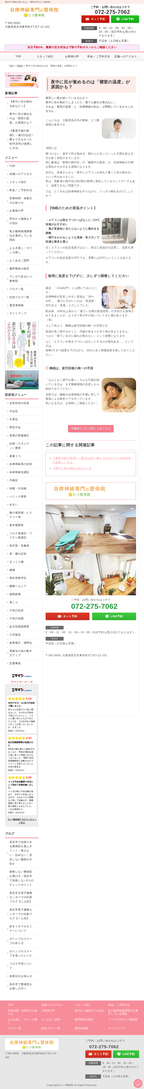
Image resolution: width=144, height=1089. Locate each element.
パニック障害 (17, 496)
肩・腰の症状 (17, 553)
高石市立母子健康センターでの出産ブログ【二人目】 (20, 897)
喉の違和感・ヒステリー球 (20, 515)
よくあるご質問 (19, 260)
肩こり (13, 602)
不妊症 (13, 411)
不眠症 (19, 66)
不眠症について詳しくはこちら (91, 428)
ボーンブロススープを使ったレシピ (20, 953)
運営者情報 (16, 305)
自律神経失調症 (19, 472)
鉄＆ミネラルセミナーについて (20, 928)
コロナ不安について (20, 966)
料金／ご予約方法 (98, 56)
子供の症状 (16, 610)
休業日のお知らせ (20, 976)
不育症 (13, 419)
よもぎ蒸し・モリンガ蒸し (20, 250)
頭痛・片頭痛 (17, 488)
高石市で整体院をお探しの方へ (20, 986)
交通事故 (15, 663)
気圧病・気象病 (19, 545)
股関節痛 (15, 594)
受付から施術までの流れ (20, 221)
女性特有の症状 (19, 403)
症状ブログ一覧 (19, 297)
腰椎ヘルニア (17, 586)
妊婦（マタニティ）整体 (19, 445)
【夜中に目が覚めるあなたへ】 (72, 470)
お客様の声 (72, 56)
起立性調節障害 (19, 626)
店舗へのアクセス (125, 56)
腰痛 (12, 570)
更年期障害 (16, 525)
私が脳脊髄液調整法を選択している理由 (20, 236)
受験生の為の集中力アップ (20, 653)
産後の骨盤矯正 (19, 435)
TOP (18, 56)
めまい (13, 504)
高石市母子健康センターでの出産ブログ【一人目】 (20, 914)
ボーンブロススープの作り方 (20, 941)
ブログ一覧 (16, 289)
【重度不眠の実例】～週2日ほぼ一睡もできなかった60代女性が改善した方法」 (21, 139)
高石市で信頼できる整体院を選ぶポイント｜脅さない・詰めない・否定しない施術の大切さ (20, 853)
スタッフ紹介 (45, 56)
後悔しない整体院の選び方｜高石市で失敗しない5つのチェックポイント (21, 878)
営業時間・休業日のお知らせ (20, 200)
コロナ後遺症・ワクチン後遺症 (20, 535)
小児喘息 (15, 634)
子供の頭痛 (16, 618)
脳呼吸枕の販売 (19, 268)
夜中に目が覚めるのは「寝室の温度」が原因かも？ (20, 118)
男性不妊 (15, 427)
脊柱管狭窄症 (17, 577)
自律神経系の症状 (20, 464)
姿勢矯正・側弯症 (20, 642)
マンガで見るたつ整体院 (20, 278)
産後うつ (15, 456)
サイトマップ (17, 313)
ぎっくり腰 (16, 561)
